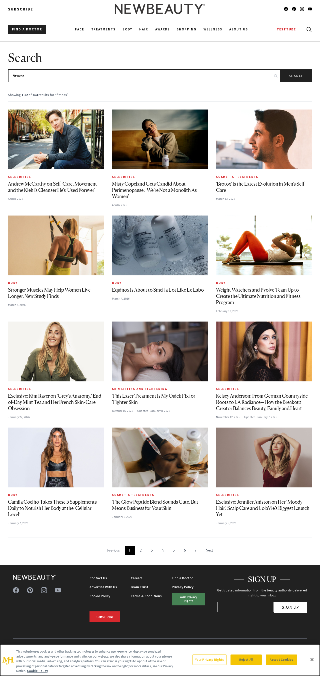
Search (296, 76)
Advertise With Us (103, 587)
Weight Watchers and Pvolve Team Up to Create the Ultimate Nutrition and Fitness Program (258, 296)
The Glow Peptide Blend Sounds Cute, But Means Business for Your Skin (155, 505)
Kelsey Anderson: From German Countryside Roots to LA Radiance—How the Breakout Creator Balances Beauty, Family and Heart (262, 402)
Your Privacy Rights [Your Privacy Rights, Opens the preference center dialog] (209, 660)
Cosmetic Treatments (237, 177)
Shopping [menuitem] (186, 29)
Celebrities (19, 177)
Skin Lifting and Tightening (140, 389)
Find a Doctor (182, 578)
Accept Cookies (281, 660)
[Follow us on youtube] (310, 9)
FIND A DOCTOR (27, 29)
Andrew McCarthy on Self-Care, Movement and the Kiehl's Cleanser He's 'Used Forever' (52, 187)
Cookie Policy (100, 596)
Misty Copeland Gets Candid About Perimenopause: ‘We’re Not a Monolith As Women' (154, 190)
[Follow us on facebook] (286, 9)
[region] (160, 660)
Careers (136, 578)
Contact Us (98, 578)
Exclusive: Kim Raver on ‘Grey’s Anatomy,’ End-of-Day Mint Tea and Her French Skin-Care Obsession (55, 402)
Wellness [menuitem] (213, 29)
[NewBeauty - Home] (160, 9)
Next (209, 550)
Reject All (246, 660)
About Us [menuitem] (238, 29)
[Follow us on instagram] (302, 9)
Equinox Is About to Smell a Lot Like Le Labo (158, 290)
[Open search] (308, 29)
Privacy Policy (183, 587)
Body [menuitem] (127, 29)
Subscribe (20, 8)
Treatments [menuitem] (103, 29)
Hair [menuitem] (143, 29)
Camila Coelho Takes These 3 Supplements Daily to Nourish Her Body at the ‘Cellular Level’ (52, 508)
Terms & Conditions (146, 596)
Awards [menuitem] (162, 29)
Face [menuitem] (79, 29)
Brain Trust (139, 587)
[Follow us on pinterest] (294, 9)
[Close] (312, 659)
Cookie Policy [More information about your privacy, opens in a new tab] (37, 671)
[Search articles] (144, 75)
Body (13, 283)
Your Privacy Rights (188, 599)
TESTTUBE (286, 29)
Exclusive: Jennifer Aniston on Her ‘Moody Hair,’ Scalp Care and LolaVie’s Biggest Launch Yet (263, 508)
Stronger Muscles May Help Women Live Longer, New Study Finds (49, 293)
